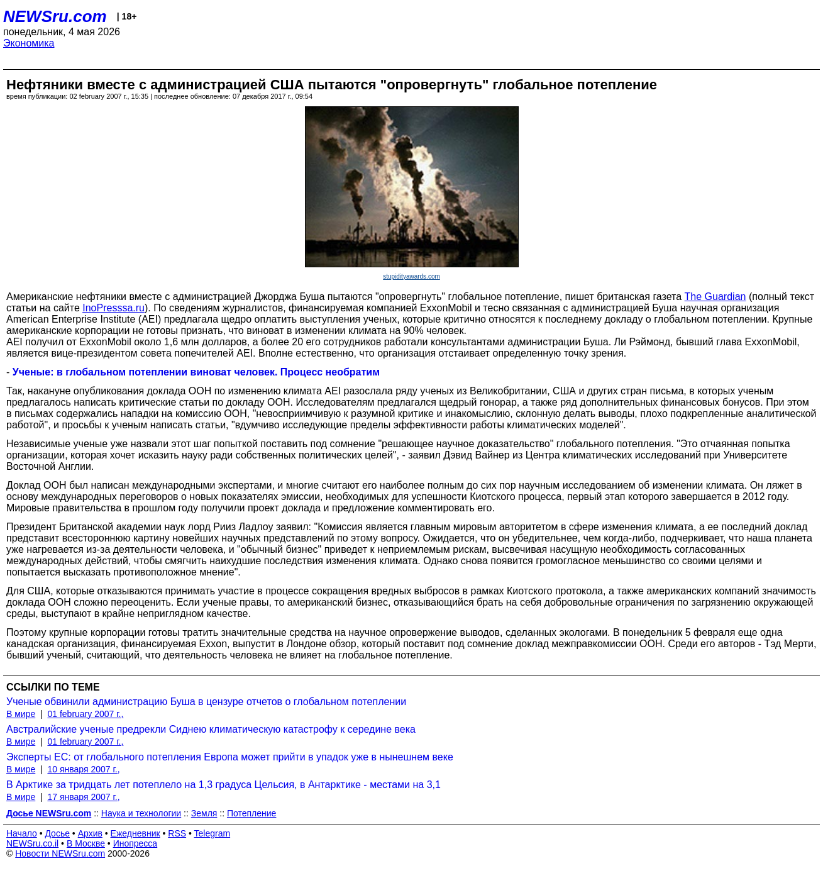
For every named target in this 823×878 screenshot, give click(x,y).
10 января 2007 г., (83, 769)
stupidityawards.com (411, 276)
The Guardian (715, 296)
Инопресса (135, 843)
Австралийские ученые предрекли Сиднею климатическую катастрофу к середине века (211, 729)
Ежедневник (135, 833)
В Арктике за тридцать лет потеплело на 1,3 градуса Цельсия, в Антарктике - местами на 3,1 (223, 784)
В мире (20, 714)
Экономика (29, 43)
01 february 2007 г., (85, 714)
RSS (177, 833)
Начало (21, 833)
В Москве (86, 843)
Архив (90, 833)
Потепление (251, 813)
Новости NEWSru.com (60, 853)
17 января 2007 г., (83, 797)
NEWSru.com (55, 16)
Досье (57, 833)
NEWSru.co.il (32, 843)
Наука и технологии (141, 813)
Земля (204, 813)
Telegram (212, 833)
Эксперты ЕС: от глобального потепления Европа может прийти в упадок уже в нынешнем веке (229, 757)
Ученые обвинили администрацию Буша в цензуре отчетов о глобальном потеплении (206, 701)
